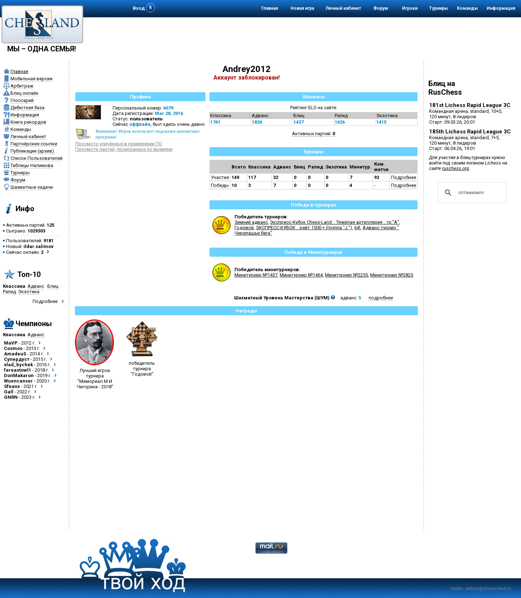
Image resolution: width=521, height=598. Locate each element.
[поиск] (471, 192)
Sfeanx (12, 386)
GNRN (11, 397)
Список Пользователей (36, 158)
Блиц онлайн (24, 93)
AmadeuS (15, 353)
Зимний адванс (251, 222)
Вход (139, 8)
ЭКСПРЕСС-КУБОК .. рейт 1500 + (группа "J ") (304, 227)
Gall (8, 391)
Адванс (35, 286)
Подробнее (45, 301)
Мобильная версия (31, 78)
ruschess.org (455, 168)
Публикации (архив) (32, 151)
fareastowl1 (17, 370)
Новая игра (302, 8)
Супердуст (16, 359)
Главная (269, 8)
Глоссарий (22, 100)
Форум (380, 8)
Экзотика (28, 291)
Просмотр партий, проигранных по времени (124, 149)
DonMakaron (19, 375)
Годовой (244, 227)
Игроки (410, 8)
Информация (501, 8)
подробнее (381, 297)
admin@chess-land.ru (488, 588)
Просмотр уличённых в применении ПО (118, 143)
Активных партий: (313, 133)
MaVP (11, 343)
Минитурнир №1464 (301, 275)
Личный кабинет (343, 8)
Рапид (9, 291)
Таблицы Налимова (31, 165)
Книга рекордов (28, 122)
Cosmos (13, 348)
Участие (220, 177)
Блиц (52, 286)
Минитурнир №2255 (346, 275)
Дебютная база (27, 107)
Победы (220, 185)
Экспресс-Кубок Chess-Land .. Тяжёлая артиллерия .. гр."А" (334, 222)
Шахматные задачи (31, 187)
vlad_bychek (18, 364)
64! (357, 227)
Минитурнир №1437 (256, 275)
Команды (467, 8)
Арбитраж (21, 86)
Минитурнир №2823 (391, 275)
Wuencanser (18, 381)
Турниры (438, 8)
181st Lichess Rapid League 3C (470, 105)
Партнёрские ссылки (33, 143)
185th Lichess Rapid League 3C (470, 131)
